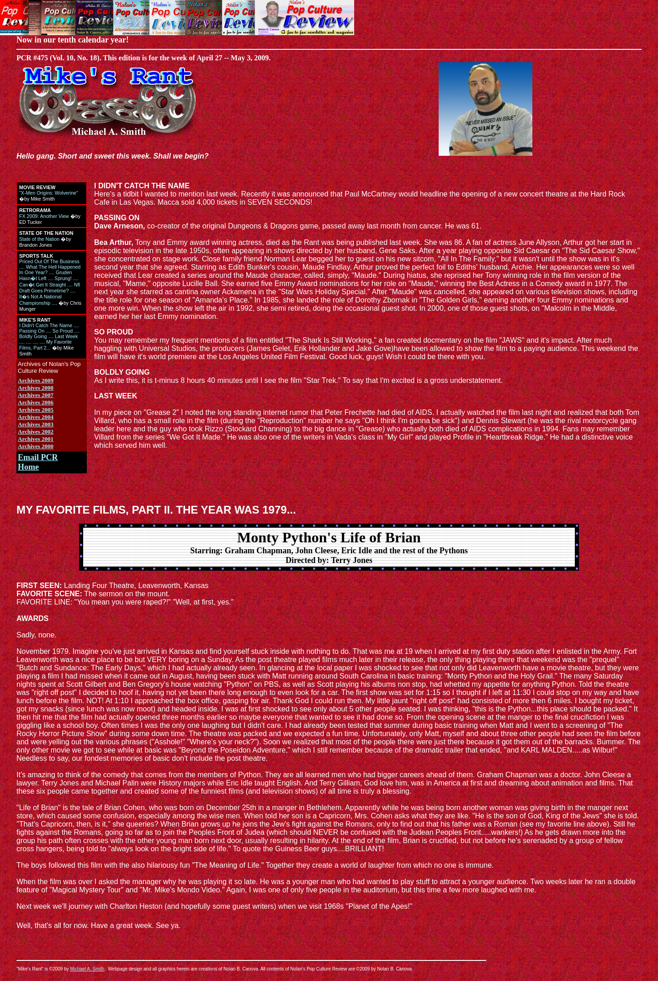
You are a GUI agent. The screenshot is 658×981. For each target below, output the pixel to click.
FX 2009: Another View (44, 216)
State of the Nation (39, 239)
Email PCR (38, 457)
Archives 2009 (35, 380)
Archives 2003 (35, 424)
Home (28, 467)
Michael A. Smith (87, 968)
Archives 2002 (35, 431)
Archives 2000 (35, 446)
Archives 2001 (35, 438)
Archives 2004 (35, 417)
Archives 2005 (35, 409)
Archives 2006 (35, 402)
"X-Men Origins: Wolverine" (48, 193)
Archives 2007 (35, 395)
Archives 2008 (35, 387)
